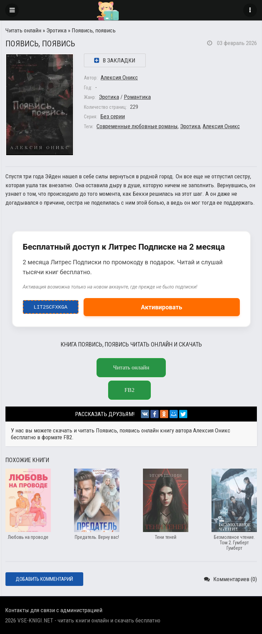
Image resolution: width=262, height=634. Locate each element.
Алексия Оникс (119, 77)
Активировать (161, 307)
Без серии (112, 116)
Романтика (137, 96)
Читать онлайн (23, 30)
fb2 (129, 390)
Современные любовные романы (137, 126)
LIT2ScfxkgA (50, 305)
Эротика (56, 30)
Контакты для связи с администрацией (53, 610)
